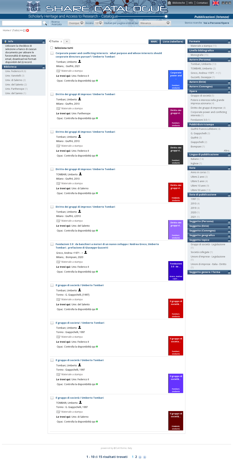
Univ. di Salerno (13, 80)
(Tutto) (15, 30)
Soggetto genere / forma (204, 272)
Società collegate (200, 252)
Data (192, 167)
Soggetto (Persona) (201, 221)
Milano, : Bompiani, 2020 (69, 257)
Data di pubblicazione (202, 194)
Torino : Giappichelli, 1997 (70, 332)
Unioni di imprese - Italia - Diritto (208, 264)
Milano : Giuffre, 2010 (67, 103)
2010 (193, 203)
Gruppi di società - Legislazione (208, 244)
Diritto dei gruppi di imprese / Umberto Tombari (85, 94)
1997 (193, 199)
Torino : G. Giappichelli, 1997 (72, 407)
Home (6, 30)
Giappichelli (197, 142)
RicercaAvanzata (57, 23)
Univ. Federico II (14, 71)
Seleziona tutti (63, 48)
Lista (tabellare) (173, 41)
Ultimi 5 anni (197, 181)
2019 (193, 208)
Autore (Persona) (200, 59)
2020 (193, 212)
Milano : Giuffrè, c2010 (68, 216)
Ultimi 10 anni (198, 185)
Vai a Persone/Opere (216, 23)
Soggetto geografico (202, 235)
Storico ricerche (193, 22)
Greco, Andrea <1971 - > (69, 253)
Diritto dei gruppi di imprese (206, 107)
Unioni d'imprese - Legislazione (208, 256)
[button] (76, 23)
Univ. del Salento (14, 84)
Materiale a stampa (201, 45)
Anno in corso (198, 172)
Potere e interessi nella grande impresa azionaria (207, 101)
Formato (194, 41)
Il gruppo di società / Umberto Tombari (80, 285)
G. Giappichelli (199, 133)
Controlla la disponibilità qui (81, 80)
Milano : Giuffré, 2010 (67, 178)
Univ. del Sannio (14, 93)
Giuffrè (194, 137)
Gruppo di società (201, 95)
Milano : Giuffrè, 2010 (67, 141)
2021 (193, 217)
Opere (193, 91)
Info (191, 2)
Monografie (197, 55)
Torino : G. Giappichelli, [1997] (72, 294)
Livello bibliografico (201, 50)
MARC (154, 41)
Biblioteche (179, 2)
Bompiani (196, 146)
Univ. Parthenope (14, 88)
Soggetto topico (199, 240)
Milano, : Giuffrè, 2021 (68, 66)
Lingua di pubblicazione (204, 154)
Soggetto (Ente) (199, 226)
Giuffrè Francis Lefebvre (204, 129)
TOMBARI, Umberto (67, 174)
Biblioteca (10, 66)
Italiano (195, 159)
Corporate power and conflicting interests (209, 113)
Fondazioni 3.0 (199, 119)
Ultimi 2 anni (197, 176)
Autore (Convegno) (200, 86)
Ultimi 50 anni (198, 190)
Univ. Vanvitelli (13, 75)
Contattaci (202, 2)
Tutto (55, 41)
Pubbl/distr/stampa (201, 124)
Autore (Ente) (197, 81)
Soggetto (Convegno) (202, 230)
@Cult (117, 448)
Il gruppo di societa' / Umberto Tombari (80, 322)
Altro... (227, 150)
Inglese (194, 163)
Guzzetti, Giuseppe (201, 77)
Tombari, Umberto (66, 62)
